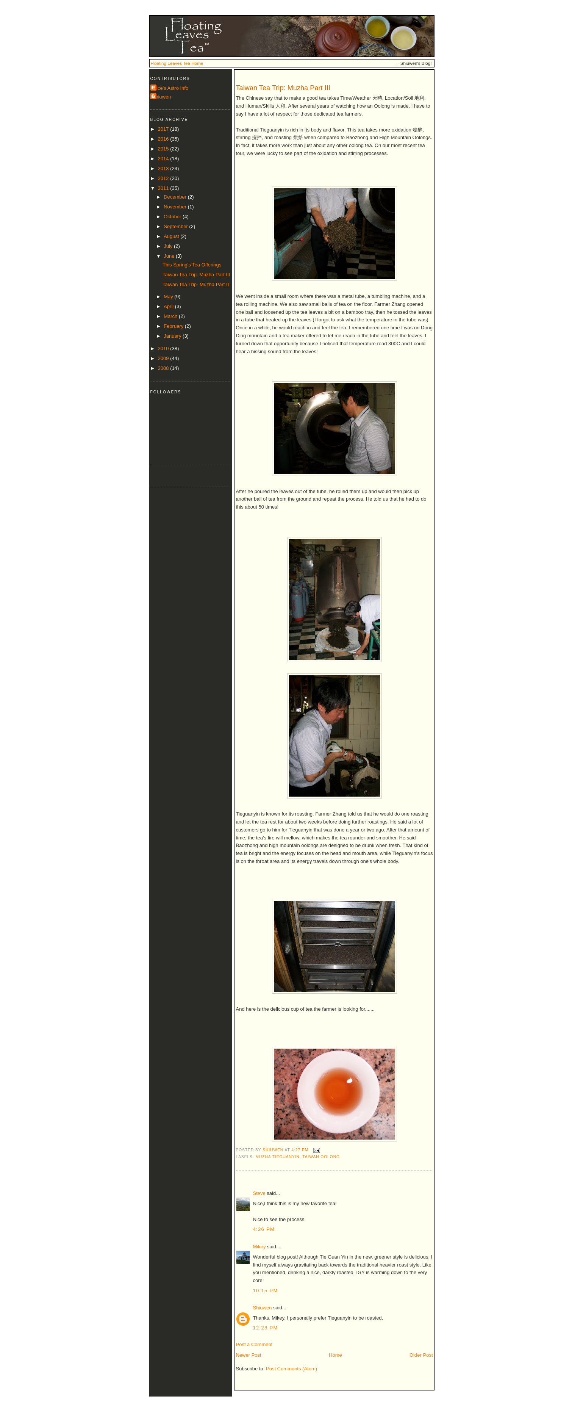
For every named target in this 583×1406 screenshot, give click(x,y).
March (171, 316)
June (170, 256)
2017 (164, 129)
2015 (164, 149)
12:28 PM (265, 1328)
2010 (164, 348)
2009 (164, 358)
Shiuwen (262, 1307)
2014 (164, 158)
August (172, 236)
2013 (164, 168)
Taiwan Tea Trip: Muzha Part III (196, 274)
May (169, 296)
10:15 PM (265, 1290)
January (173, 336)
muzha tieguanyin (278, 1157)
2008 (164, 368)
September (176, 226)
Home (335, 1355)
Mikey (259, 1246)
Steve (259, 1193)
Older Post (421, 1355)
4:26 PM (264, 1229)
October (173, 216)
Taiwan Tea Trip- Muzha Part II (196, 284)
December (176, 197)
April (169, 306)
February (174, 326)
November (176, 207)
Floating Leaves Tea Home (177, 63)
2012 (164, 178)
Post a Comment (254, 1344)
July (169, 246)
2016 (164, 139)
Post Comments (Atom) (291, 1369)
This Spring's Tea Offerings (192, 265)
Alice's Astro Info (170, 88)
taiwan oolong (321, 1157)
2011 (164, 188)
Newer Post (248, 1355)
